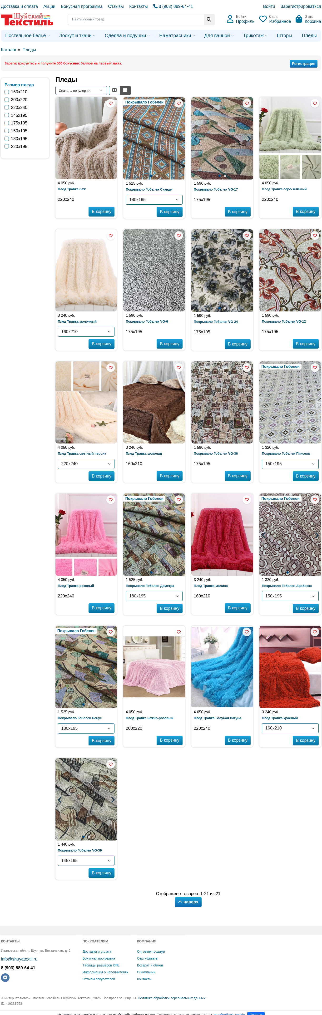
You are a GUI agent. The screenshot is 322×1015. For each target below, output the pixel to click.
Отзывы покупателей (99, 979)
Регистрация (303, 64)
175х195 (19, 123)
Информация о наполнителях (105, 972)
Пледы (29, 49)
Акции (49, 6)
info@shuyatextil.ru (19, 959)
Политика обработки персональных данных (171, 998)
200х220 (19, 99)
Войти (269, 6)
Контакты (138, 6)
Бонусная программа (82, 6)
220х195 (19, 146)
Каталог (8, 49)
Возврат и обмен (150, 965)
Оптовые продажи (151, 951)
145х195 (19, 115)
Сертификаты (147, 958)
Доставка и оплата (19, 6)
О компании (146, 972)
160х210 (19, 91)
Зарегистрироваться (301, 6)
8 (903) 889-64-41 (173, 6)
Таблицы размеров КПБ (101, 965)
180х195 (19, 138)
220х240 (19, 107)
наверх (188, 902)
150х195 (19, 130)
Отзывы (116, 6)
